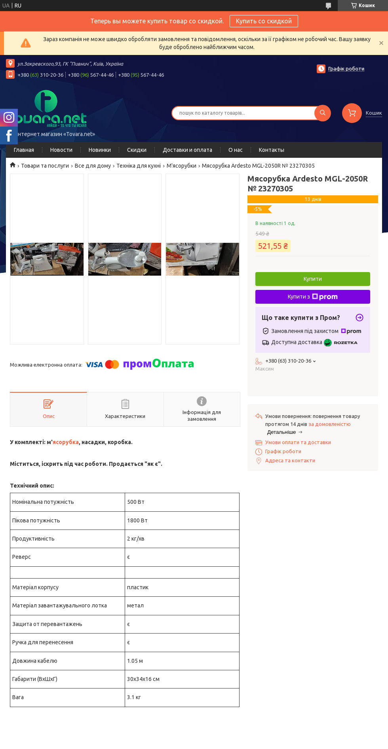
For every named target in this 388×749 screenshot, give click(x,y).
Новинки (100, 150)
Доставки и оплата (187, 150)
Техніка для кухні (138, 166)
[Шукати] (322, 113)
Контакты (271, 150)
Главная (24, 150)
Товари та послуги (45, 166)
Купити (313, 279)
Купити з (313, 297)
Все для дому (93, 166)
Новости (61, 150)
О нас (235, 150)
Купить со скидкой (264, 21)
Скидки (136, 150)
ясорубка (66, 442)
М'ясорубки (181, 166)
